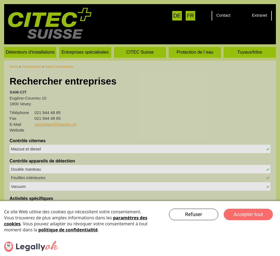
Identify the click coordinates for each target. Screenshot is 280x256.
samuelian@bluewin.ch (55, 117)
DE (177, 16)
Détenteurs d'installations (30, 45)
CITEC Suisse (140, 45)
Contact (223, 15)
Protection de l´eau (195, 45)
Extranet (259, 15)
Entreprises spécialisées (85, 45)
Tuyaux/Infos (249, 45)
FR (190, 16)
